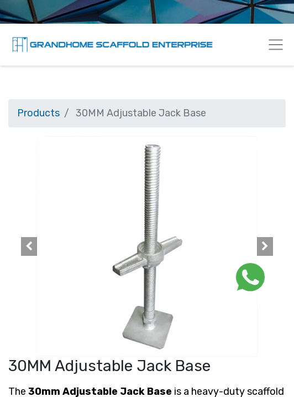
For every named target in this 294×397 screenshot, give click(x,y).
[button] (29, 246)
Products (38, 113)
